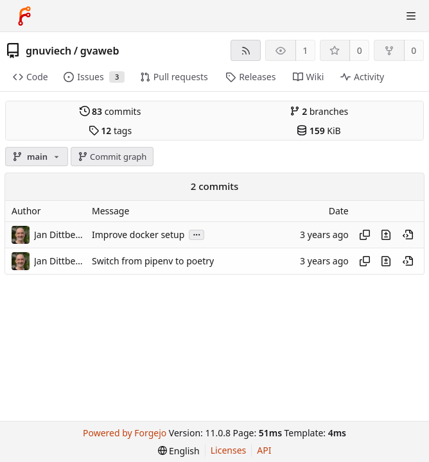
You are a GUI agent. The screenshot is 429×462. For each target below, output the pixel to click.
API (264, 450)
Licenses (229, 450)
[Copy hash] (364, 234)
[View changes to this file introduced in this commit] (386, 234)
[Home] (24, 16)
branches (319, 111)
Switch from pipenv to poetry (153, 261)
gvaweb (99, 50)
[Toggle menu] (411, 16)
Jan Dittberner (59, 234)
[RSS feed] (246, 50)
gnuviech (48, 50)
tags (110, 130)
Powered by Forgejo (124, 433)
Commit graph (112, 156)
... (196, 234)
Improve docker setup (138, 234)
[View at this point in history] (407, 234)
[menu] (179, 451)
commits (110, 111)
